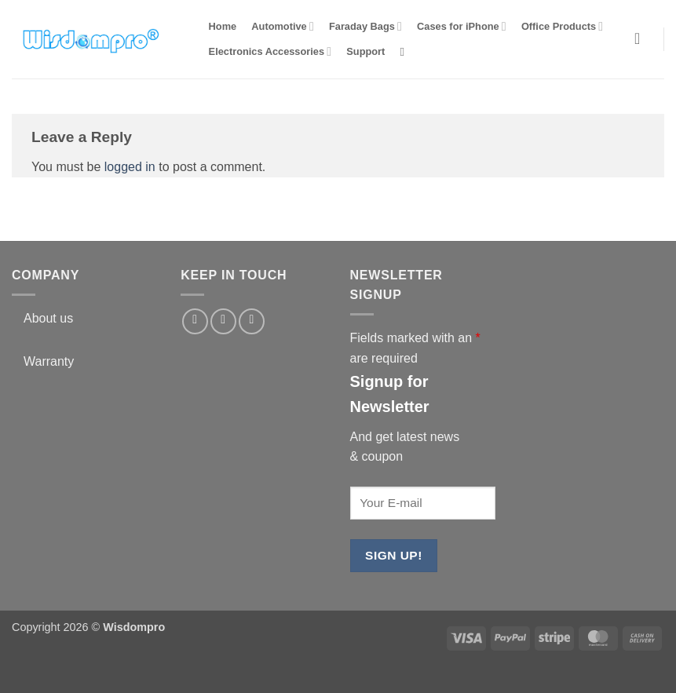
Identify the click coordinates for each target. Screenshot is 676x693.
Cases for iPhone (461, 26)
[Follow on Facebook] (195, 321)
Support (365, 51)
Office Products (562, 26)
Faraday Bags (365, 26)
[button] (642, 38)
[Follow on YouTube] (252, 321)
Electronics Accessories (270, 51)
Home (223, 26)
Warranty (49, 361)
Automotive (282, 26)
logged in (129, 166)
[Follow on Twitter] (223, 321)
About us (48, 318)
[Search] (406, 52)
